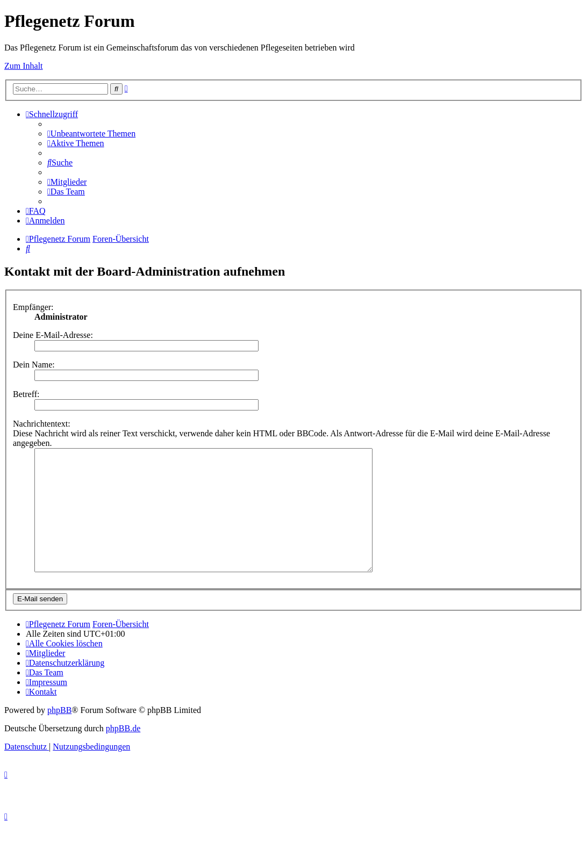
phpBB (59, 734)
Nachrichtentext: (41, 423)
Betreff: (26, 394)
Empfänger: (33, 307)
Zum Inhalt (23, 65)
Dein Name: (34, 364)
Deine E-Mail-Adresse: (53, 335)
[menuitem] (91, 133)
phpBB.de (123, 752)
